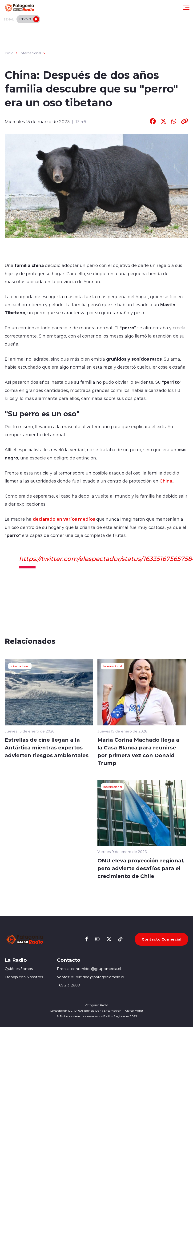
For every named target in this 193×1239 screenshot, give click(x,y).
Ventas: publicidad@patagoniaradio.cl (90, 977)
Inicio (9, 53)
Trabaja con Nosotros (24, 977)
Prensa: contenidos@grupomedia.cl (89, 968)
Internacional (30, 53)
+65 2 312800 (68, 985)
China (166, 481)
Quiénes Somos (19, 968)
